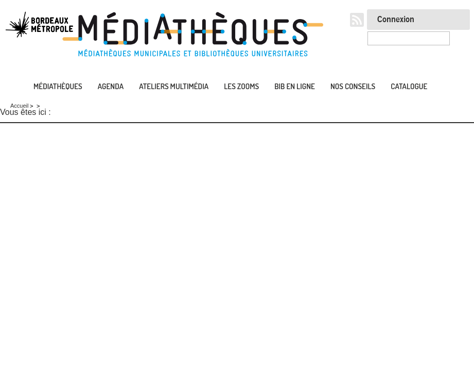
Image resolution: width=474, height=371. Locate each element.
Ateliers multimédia (173, 86)
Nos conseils (352, 86)
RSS (357, 20)
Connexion (395, 19)
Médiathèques (57, 86)
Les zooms (241, 86)
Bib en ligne (294, 86)
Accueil (10, 87)
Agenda (111, 86)
